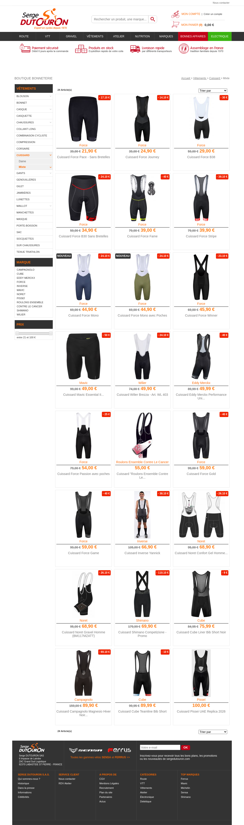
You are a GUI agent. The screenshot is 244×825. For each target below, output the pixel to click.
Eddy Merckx (201, 383)
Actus (102, 801)
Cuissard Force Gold (201, 474)
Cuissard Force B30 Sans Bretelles (83, 236)
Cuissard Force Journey (142, 157)
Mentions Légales (109, 783)
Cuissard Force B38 (201, 157)
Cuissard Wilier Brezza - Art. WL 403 (142, 394)
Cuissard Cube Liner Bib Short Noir (201, 632)
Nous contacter (221, 2)
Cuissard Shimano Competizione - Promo (142, 634)
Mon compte (191, 14)
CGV (102, 778)
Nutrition (142, 36)
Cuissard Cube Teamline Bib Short (142, 711)
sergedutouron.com (178, 759)
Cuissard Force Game (83, 553)
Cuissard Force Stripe (201, 236)
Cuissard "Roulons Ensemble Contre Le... (142, 475)
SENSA (106, 757)
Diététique (145, 801)
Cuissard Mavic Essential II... (83, 394)
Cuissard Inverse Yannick (142, 553)
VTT (47, 36)
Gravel (71, 36)
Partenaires (105, 797)
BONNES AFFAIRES (193, 36)
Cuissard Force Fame (142, 236)
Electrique (220, 36)
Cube (201, 620)
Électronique (147, 797)
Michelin (185, 788)
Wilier (142, 383)
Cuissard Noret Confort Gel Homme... (201, 553)
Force (83, 145)
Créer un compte (213, 14)
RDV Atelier (65, 783)
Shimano (142, 620)
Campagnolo (83, 699)
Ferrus (184, 778)
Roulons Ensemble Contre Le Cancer (142, 462)
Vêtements (95, 36)
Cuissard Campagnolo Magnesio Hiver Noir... (83, 713)
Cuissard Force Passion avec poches (83, 474)
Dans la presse (26, 788)
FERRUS (120, 757)
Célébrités (23, 797)
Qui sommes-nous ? (29, 778)
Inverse (142, 541)
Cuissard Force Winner (201, 315)
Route (24, 36)
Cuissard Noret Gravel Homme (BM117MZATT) (83, 634)
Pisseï (201, 699)
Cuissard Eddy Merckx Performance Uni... (201, 396)
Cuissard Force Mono (83, 315)
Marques (166, 36)
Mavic (83, 383)
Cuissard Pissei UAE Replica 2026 (201, 711)
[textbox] (120, 19)
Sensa (184, 792)
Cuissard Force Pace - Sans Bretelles (83, 157)
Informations (25, 792)
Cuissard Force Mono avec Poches (142, 315)
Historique (23, 783)
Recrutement (106, 788)
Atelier (118, 36)
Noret (201, 541)
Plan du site (105, 792)
